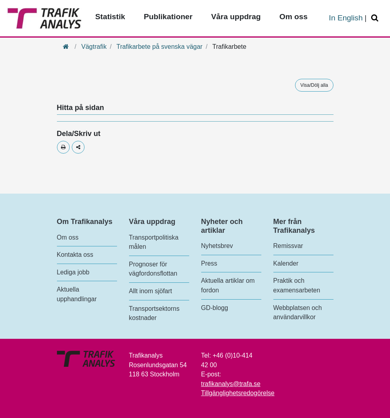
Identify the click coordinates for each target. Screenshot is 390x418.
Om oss (68, 237)
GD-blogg (214, 307)
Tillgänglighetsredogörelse (238, 393)
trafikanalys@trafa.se (231, 383)
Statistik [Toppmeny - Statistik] (110, 16)
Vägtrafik (94, 46)
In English (346, 18)
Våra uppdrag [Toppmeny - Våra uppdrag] (236, 16)
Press (209, 263)
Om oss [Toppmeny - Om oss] (293, 16)
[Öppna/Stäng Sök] (376, 18)
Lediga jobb (73, 272)
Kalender (286, 263)
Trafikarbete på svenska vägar (160, 46)
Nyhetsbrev (217, 245)
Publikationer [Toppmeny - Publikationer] (168, 16)
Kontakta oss (75, 254)
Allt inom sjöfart (150, 291)
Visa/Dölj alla (314, 85)
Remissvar (288, 245)
